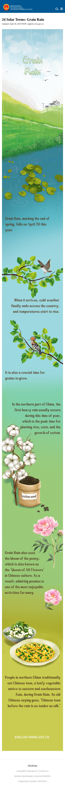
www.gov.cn (32, 771)
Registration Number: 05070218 (32, 781)
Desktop (32, 765)
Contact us (44, 771)
